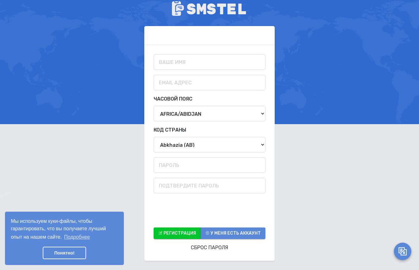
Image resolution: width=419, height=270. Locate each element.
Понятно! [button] (64, 252)
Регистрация (177, 233)
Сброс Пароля (209, 247)
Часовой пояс (173, 99)
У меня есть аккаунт (233, 233)
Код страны (170, 130)
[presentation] (201, 210)
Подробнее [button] (77, 237)
